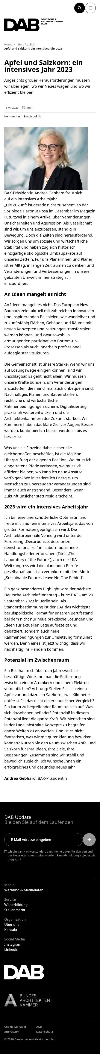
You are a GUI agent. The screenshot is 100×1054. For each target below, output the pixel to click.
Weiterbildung (16, 904)
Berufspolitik (32, 116)
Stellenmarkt (14, 909)
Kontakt (10, 929)
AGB (39, 1027)
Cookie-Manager (15, 1027)
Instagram (12, 944)
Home (8, 44)
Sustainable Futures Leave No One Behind (44, 577)
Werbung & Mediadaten (23, 890)
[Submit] (89, 839)
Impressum (12, 1032)
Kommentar (12, 116)
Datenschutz (44, 1032)
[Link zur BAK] (50, 1000)
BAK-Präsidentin (52, 778)
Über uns (11, 924)
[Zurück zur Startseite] (33, 25)
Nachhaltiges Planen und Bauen (33, 394)
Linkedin (11, 949)
